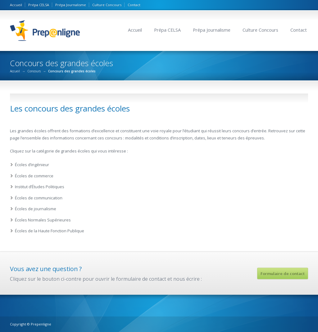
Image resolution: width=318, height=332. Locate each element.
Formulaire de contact (283, 273)
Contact (134, 4)
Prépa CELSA (38, 4)
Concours (34, 71)
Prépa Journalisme (70, 4)
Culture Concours (106, 4)
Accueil (16, 4)
